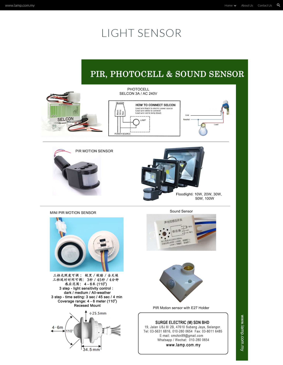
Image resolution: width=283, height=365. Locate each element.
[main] (142, 32)
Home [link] (229, 5)
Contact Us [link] (265, 5)
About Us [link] (247, 5)
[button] (278, 5)
